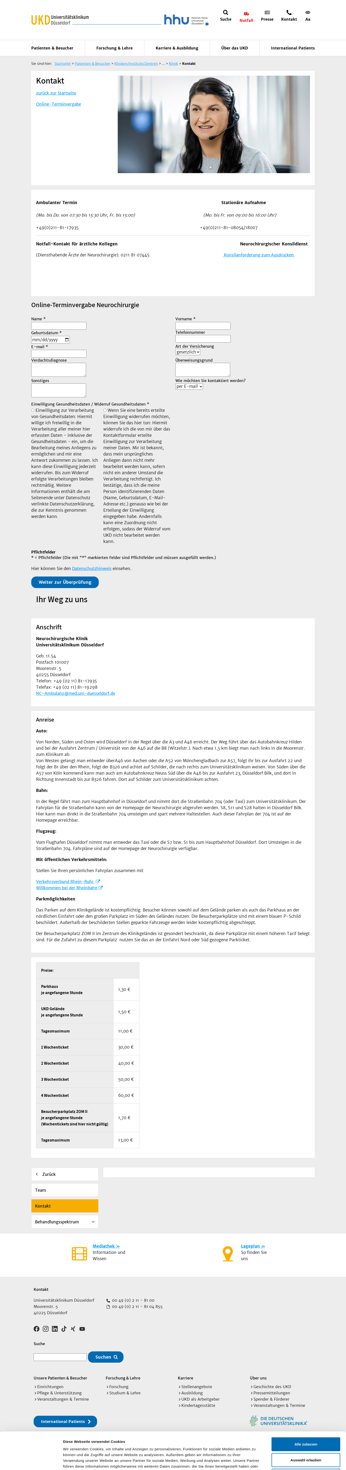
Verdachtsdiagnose (49, 360)
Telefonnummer (190, 332)
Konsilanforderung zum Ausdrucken (259, 255)
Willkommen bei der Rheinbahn (67, 888)
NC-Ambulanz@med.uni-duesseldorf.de (75, 693)
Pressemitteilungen (271, 1393)
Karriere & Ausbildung (177, 48)
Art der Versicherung (194, 346)
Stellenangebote (196, 1386)
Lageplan (250, 1246)
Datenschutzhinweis (91, 568)
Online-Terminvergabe (58, 104)
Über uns (258, 1378)
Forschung (119, 1386)
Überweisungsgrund (194, 360)
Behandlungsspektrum (57, 1222)
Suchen (103, 1357)
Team (40, 1190)
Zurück (49, 1174)
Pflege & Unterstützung (59, 1393)
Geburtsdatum (46, 332)
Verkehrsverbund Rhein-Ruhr (65, 881)
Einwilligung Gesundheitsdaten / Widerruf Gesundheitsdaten (90, 404)
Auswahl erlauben (305, 1423)
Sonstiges (40, 380)
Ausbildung (192, 1393)
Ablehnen (306, 1438)
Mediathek (104, 1246)
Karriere (185, 1378)
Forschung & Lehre (114, 48)
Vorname (185, 318)
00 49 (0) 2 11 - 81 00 (132, 1300)
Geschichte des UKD (272, 1386)
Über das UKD (234, 48)
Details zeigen (255, 1460)
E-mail (39, 346)
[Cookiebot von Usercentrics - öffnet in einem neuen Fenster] (31, 1460)
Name (38, 318)
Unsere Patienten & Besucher (60, 1378)
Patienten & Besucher (52, 48)
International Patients (293, 48)
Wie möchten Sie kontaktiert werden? (210, 380)
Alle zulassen (305, 1407)
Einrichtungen (50, 1386)
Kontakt (43, 1206)
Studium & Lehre (125, 1393)
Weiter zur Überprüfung (65, 582)
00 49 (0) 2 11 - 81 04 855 (137, 1306)
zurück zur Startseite (56, 93)
